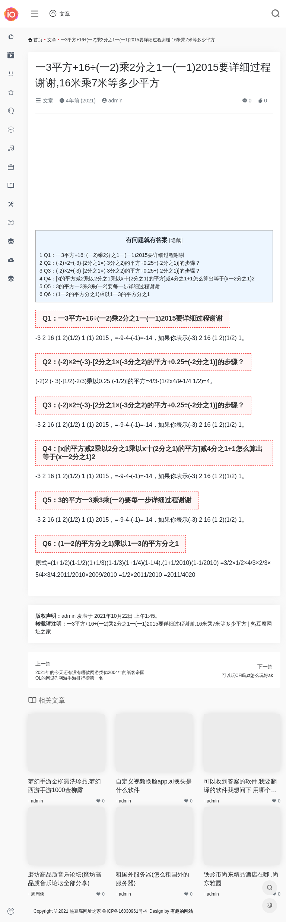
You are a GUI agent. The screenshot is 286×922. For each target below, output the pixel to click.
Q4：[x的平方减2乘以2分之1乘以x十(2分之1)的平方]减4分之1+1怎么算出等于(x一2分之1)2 (147, 279)
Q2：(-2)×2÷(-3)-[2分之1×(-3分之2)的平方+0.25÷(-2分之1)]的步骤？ (119, 263)
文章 (51, 39)
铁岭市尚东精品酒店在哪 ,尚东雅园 (241, 878)
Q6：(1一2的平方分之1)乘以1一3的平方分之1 (94, 294)
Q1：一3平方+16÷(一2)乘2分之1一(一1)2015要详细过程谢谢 (111, 255)
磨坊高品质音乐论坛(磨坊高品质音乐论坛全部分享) (64, 878)
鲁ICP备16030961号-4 (124, 911)
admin (112, 101)
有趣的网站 (182, 911)
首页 (38, 39)
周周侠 (37, 894)
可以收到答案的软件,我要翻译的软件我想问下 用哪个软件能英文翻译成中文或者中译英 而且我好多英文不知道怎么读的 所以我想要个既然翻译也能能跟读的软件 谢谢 (240, 786)
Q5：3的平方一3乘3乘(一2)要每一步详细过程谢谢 (99, 286)
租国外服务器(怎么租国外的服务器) (152, 878)
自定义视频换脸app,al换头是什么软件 (154, 785)
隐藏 (176, 240)
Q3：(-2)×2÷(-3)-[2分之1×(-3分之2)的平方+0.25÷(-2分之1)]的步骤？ (119, 271)
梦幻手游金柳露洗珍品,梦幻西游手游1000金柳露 (64, 785)
